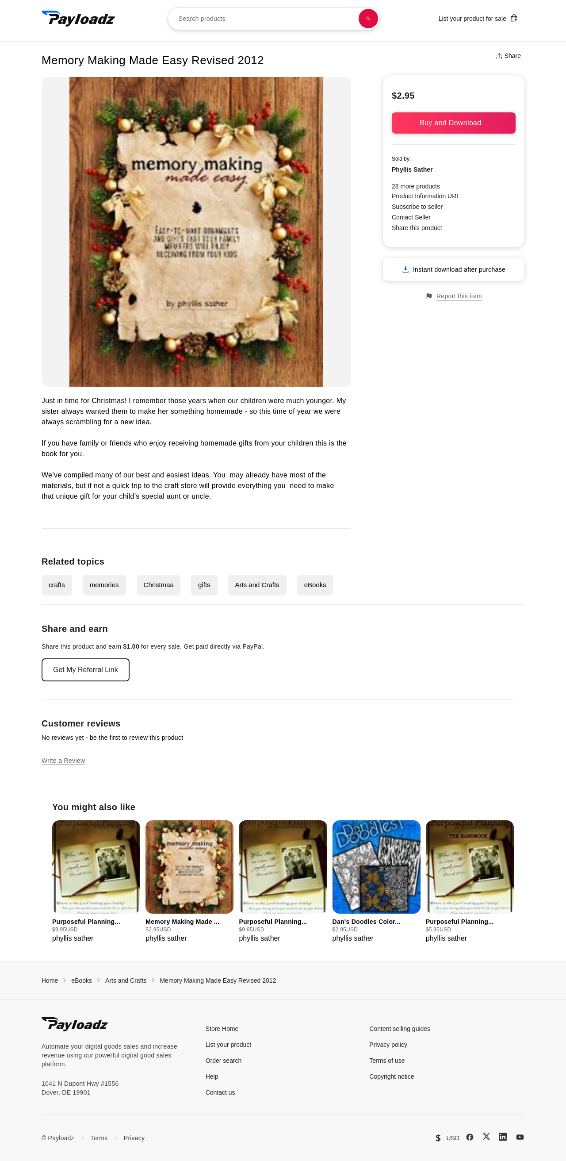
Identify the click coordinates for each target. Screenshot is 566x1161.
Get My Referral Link (85, 669)
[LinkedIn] (503, 1137)
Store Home (222, 1028)
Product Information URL (426, 196)
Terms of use (387, 1060)
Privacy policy (388, 1044)
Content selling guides (399, 1028)
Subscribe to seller (417, 206)
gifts (204, 584)
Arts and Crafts (257, 584)
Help (212, 1076)
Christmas (159, 584)
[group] (96, 882)
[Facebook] (470, 1137)
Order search (224, 1060)
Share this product (417, 227)
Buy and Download (454, 123)
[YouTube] (520, 1137)
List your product (229, 1044)
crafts (57, 584)
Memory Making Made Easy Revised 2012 (218, 980)
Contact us (220, 1092)
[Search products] (368, 18)
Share (508, 55)
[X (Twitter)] (486, 1136)
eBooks (315, 584)
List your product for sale (478, 18)
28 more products (416, 186)
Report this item (453, 296)
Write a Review (63, 760)
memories (104, 584)
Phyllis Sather (412, 169)
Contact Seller (411, 217)
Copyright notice (391, 1076)
